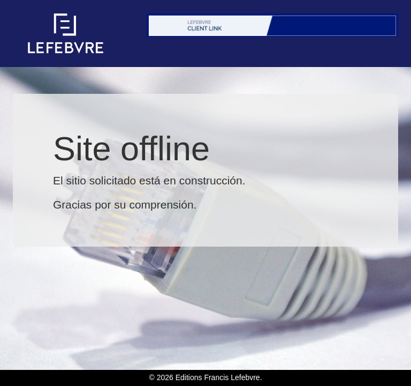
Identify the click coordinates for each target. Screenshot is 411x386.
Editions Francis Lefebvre (218, 377)
